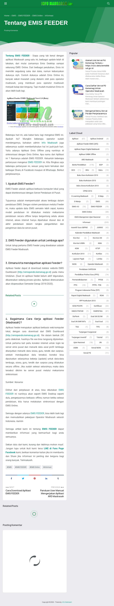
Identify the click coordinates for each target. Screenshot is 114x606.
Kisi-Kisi (76, 238)
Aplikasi (75, 139)
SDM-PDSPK (77, 306)
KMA (100, 243)
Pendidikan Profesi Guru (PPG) (87, 275)
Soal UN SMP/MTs (78, 321)
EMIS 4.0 (75, 207)
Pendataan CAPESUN (87, 269)
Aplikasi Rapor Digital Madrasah (87, 149)
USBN (75, 348)
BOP (101, 165)
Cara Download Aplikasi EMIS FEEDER (18, 492)
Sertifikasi (98, 306)
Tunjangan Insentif (79, 337)
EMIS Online (35, 467)
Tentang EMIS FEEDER (17, 55)
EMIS (10, 467)
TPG (98, 327)
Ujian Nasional (79, 342)
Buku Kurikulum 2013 (87, 180)
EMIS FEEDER (35, 162)
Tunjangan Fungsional (87, 332)
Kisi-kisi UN (97, 238)
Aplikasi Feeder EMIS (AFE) (87, 144)
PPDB (100, 280)
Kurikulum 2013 (78, 254)
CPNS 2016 (87, 191)
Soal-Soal (99, 321)
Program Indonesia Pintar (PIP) (87, 290)
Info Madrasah (50, 142)
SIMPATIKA (97, 311)
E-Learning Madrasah (79, 196)
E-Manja (77, 201)
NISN (74, 264)
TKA (77, 327)
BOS (73, 170)
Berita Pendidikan (79, 165)
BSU (87, 170)
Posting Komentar (11, 30)
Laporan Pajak (78, 259)
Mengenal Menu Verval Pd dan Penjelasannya (96, 112)
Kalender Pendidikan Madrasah (87, 233)
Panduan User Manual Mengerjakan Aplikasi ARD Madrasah (52, 493)
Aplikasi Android (96, 139)
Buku (101, 170)
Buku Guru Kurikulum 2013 (87, 175)
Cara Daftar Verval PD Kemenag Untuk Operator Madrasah (95, 88)
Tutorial (99, 337)
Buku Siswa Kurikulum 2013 (88, 186)
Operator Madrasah (95, 264)
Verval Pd (87, 353)
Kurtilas (99, 254)
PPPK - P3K (96, 285)
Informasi (47, 467)
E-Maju (101, 196)
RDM (102, 295)
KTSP (98, 248)
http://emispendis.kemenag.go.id (34, 272)
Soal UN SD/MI (97, 316)
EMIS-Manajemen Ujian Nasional (87, 217)
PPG (75, 285)
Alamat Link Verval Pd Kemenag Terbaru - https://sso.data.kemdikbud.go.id (97, 64)
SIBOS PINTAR (77, 311)
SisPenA (75, 316)
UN (100, 342)
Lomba (99, 259)
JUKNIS (100, 227)
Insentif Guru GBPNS (79, 227)
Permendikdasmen (79, 280)
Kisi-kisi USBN (79, 243)
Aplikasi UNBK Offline (87, 154)
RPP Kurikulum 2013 (87, 301)
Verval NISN (96, 348)
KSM (77, 248)
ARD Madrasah (87, 160)
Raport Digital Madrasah (80, 295)
